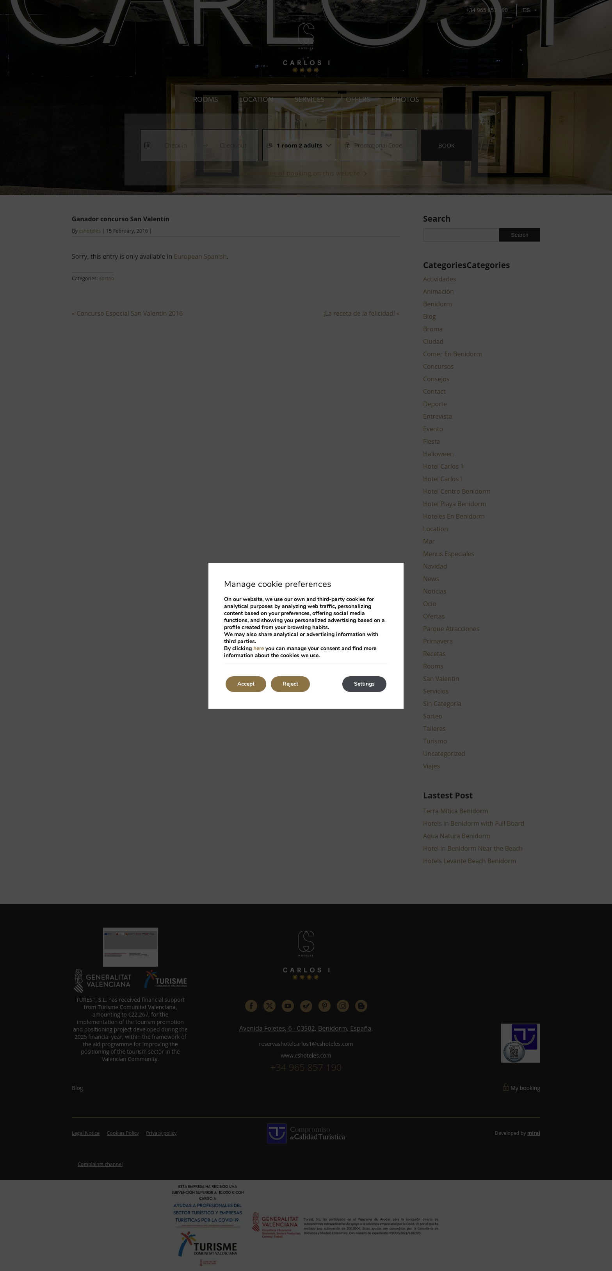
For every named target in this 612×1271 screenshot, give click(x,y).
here (258, 648)
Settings (364, 684)
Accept (245, 684)
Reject (290, 684)
